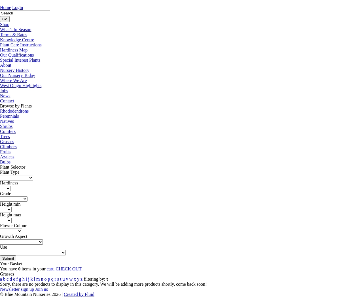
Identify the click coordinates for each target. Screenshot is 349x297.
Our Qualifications (17, 55)
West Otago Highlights (20, 85)
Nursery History (14, 70)
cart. (51, 268)
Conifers (8, 131)
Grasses (7, 141)
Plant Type (9, 172)
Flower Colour (13, 225)
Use (3, 247)
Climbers (8, 146)
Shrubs (6, 126)
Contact (7, 100)
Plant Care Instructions (21, 44)
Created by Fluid (79, 294)
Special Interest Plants (20, 60)
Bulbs (5, 162)
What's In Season (15, 29)
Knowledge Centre (17, 39)
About (5, 65)
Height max (10, 214)
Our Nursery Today (17, 75)
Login (17, 7)
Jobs (4, 90)
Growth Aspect (13, 236)
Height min (10, 204)
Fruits (5, 151)
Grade (5, 193)
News (5, 95)
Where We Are (13, 80)
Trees (5, 136)
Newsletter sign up (17, 289)
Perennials (9, 116)
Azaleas (7, 156)
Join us (41, 289)
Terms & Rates (13, 34)
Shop (4, 24)
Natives (7, 121)
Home (5, 7)
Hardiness (9, 182)
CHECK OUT (69, 268)
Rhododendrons (14, 111)
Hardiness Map (14, 50)
